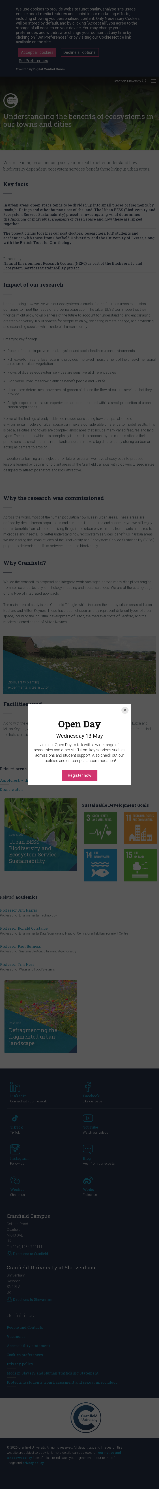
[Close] (125, 690)
